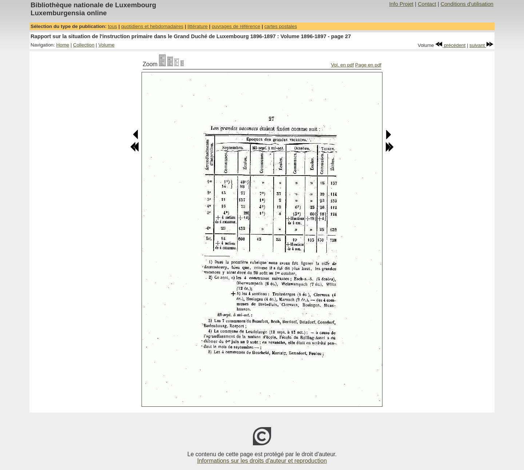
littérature (197, 26)
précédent (450, 45)
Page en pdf (368, 65)
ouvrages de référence (236, 26)
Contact (427, 4)
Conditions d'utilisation (467, 4)
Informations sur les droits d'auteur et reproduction (262, 461)
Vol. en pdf (342, 65)
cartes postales (280, 26)
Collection (84, 45)
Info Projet (401, 4)
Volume (106, 45)
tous (112, 26)
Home (62, 45)
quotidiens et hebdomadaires (152, 26)
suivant (481, 45)
